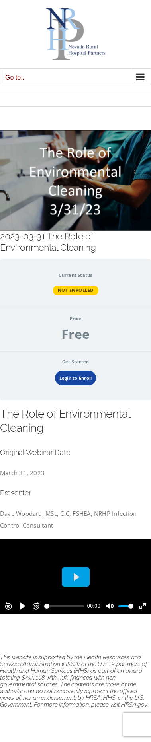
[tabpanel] (75, 510)
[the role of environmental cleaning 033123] (75, 180)
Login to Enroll (75, 378)
